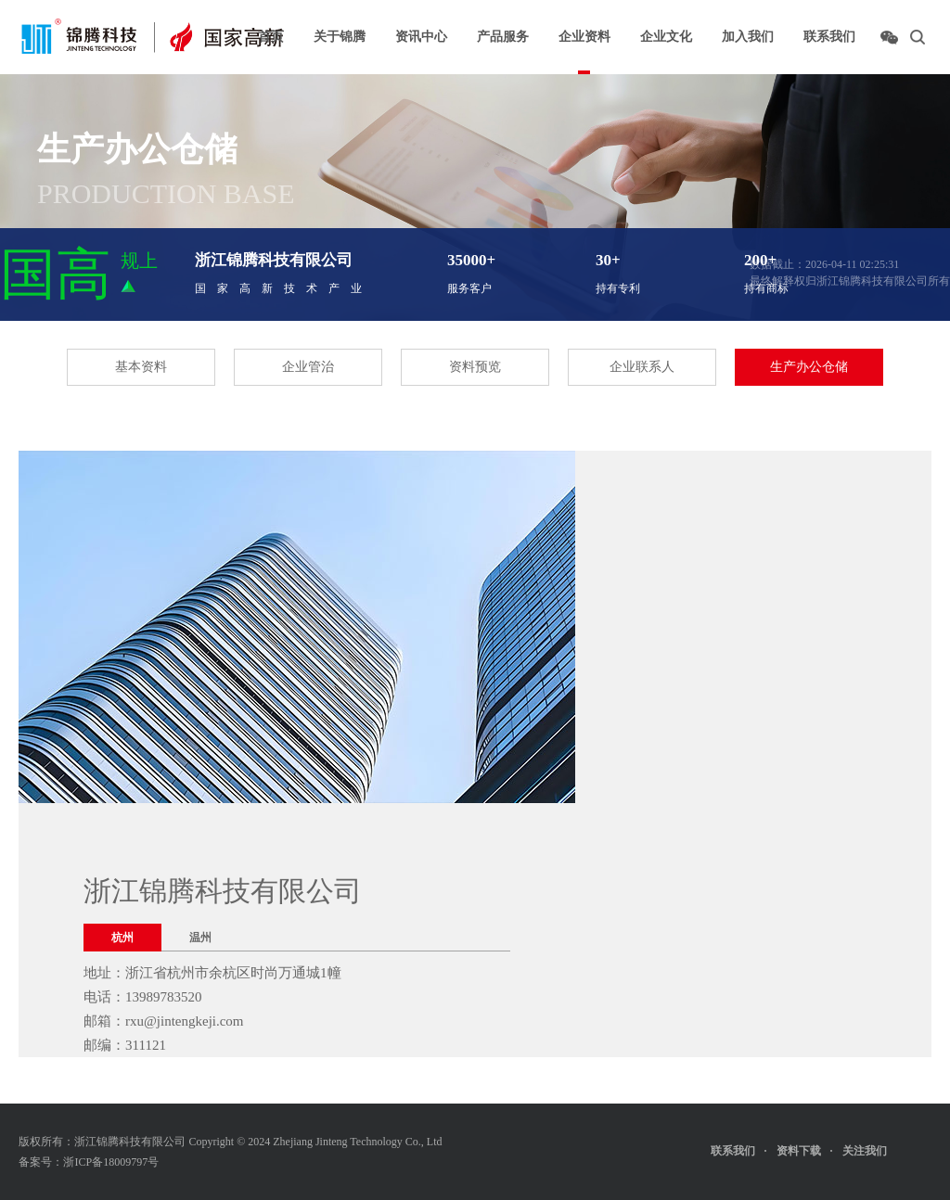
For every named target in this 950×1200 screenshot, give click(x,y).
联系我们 (829, 37)
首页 (271, 37)
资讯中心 (421, 37)
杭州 (122, 937)
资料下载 (799, 1150)
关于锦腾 (340, 37)
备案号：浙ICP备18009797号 (89, 1161)
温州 (200, 937)
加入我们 (748, 37)
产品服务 (503, 37)
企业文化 (666, 37)
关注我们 (882, 1146)
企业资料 (584, 37)
